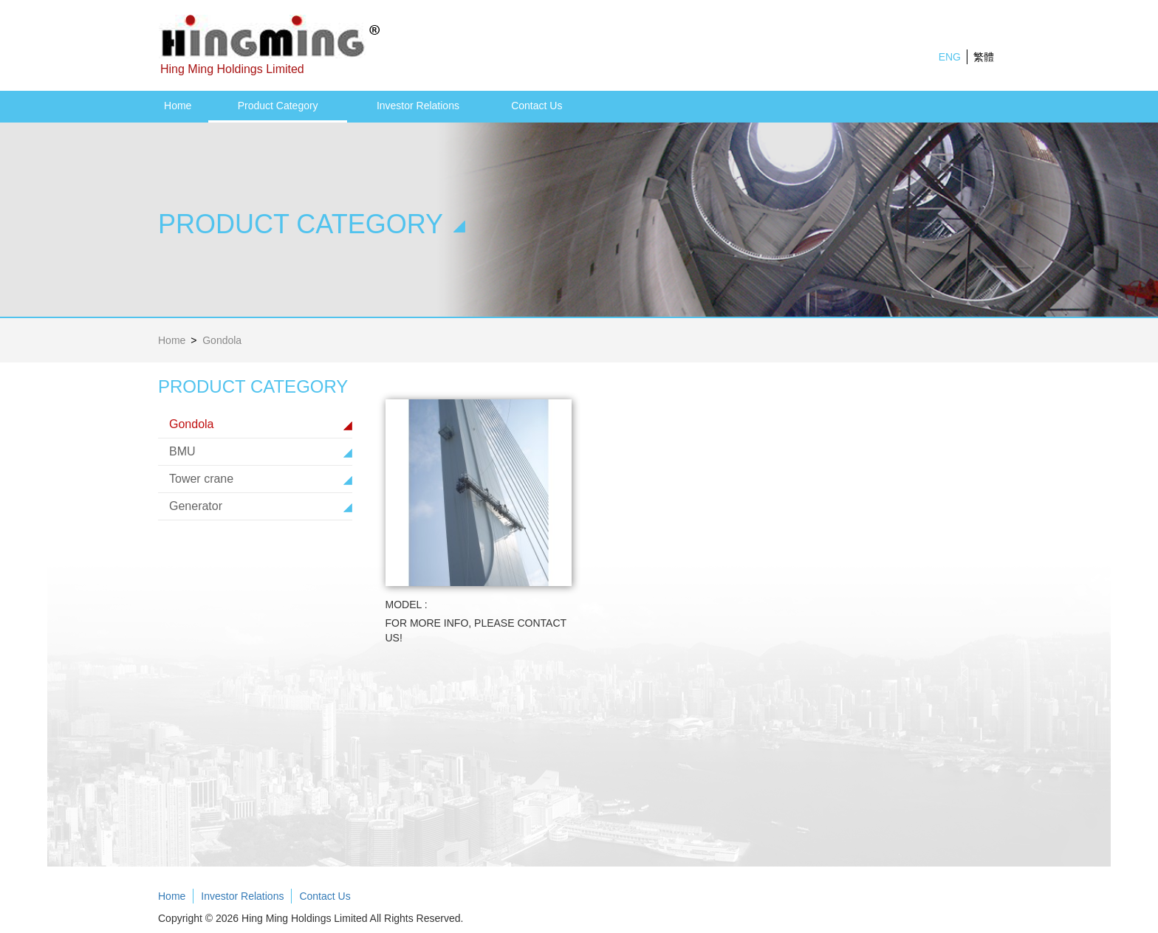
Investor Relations (418, 105)
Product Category (278, 105)
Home (177, 105)
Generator (195, 506)
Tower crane (201, 478)
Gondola (191, 424)
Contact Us (536, 105)
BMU (182, 451)
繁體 (983, 57)
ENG (950, 57)
